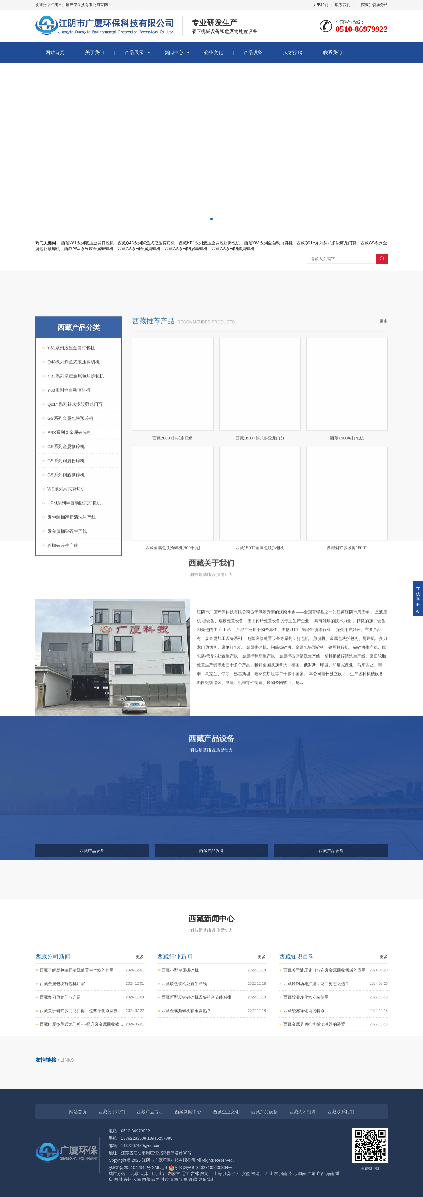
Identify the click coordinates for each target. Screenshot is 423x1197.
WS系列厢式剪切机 (66, 609)
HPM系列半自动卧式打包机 (74, 623)
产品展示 (134, 52)
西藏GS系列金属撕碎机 (139, 248)
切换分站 (380, 5)
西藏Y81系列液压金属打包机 (87, 242)
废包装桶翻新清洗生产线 (71, 637)
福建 (255, 1173)
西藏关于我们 (111, 1111)
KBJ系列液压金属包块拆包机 (75, 496)
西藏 (146, 1179)
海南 (330, 1173)
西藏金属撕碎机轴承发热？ (214, 1050)
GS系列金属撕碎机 (66, 566)
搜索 (382, 259)
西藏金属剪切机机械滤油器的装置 (335, 1064)
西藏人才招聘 (302, 1111)
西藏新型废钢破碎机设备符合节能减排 (214, 1037)
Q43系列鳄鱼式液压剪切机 (73, 482)
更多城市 (206, 1179)
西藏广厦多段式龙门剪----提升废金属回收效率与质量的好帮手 (92, 1064)
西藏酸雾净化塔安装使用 (335, 1037)
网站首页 (55, 52)
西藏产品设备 (264, 1111)
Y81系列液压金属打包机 (71, 468)
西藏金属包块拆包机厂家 (92, 1023)
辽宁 (185, 1173)
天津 (144, 1173)
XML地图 (160, 1167)
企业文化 (213, 52)
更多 (384, 441)
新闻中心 (173, 52)
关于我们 (320, 5)
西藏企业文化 (226, 1111)
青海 (174, 1179)
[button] (207, 219)
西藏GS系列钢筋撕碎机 (233, 248)
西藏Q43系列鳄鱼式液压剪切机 (146, 242)
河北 (153, 1173)
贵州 (127, 1179)
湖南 (302, 1173)
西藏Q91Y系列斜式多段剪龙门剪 (326, 242)
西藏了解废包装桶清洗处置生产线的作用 (92, 1010)
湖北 (292, 1173)
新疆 (193, 1179)
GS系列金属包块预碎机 (70, 538)
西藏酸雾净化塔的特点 (335, 1050)
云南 (137, 1179)
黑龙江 (206, 1173)
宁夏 (183, 1179)
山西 (163, 1173)
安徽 (246, 1173)
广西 (321, 1173)
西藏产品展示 (150, 1111)
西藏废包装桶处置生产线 (214, 1023)
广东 (311, 1173)
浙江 (236, 1173)
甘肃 (165, 1179)
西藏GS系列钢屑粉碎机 (185, 248)
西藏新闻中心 (188, 1111)
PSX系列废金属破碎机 (69, 552)
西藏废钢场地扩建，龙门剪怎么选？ (335, 1023)
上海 (218, 1173)
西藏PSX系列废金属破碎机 (88, 248)
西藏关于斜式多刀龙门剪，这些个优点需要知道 (92, 1050)
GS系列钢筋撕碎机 (66, 595)
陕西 (155, 1179)
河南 (283, 1173)
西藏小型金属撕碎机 (214, 1010)
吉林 (195, 1173)
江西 (264, 1173)
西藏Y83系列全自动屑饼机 (268, 242)
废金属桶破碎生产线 (67, 651)
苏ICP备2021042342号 (130, 1167)
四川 (118, 1179)
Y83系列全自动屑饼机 (68, 510)
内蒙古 (174, 1173)
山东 (274, 1173)
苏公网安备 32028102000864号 (200, 1168)
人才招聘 (292, 52)
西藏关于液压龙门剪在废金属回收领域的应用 (335, 1010)
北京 (134, 1173)
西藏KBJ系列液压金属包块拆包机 (209, 242)
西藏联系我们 (341, 1111)
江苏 (227, 1173)
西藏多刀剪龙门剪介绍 (92, 1037)
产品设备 (253, 52)
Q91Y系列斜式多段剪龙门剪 (75, 524)
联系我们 (342, 5)
